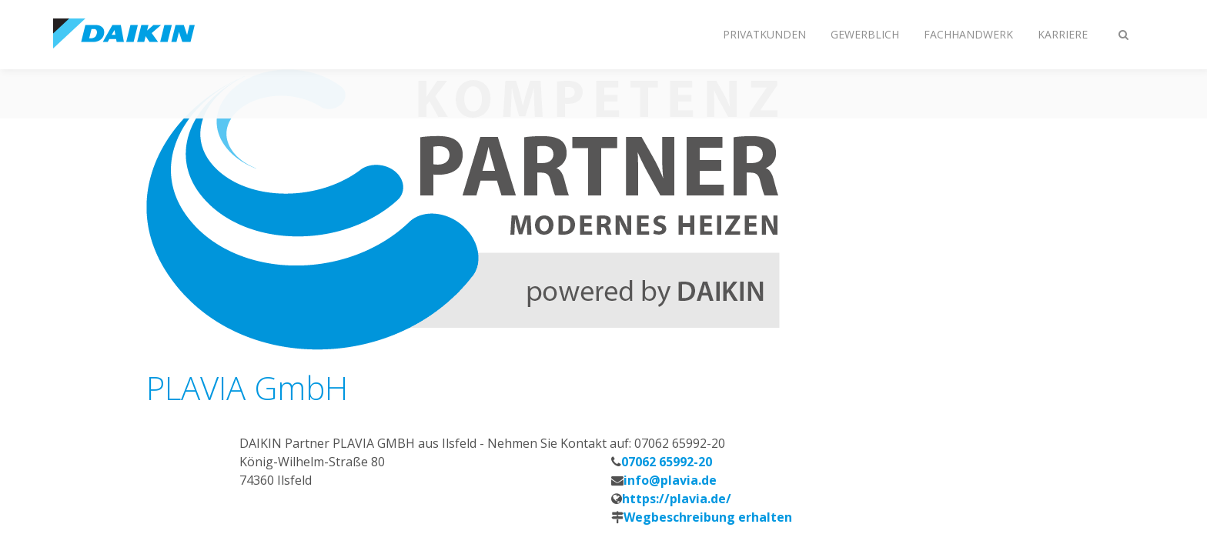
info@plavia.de (670, 480)
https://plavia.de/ (676, 498)
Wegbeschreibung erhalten (708, 517)
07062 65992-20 (666, 461)
